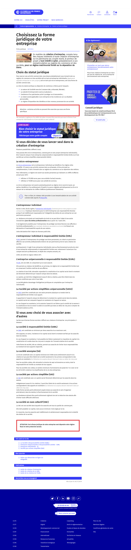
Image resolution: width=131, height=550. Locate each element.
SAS (19, 378)
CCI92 (14, 535)
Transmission (45, 546)
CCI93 (14, 539)
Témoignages (71, 543)
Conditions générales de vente (103, 528)
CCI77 (14, 524)
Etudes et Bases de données (76, 528)
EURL (19, 263)
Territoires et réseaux (74, 535)
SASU (20, 292)
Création (43, 521)
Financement (45, 532)
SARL (19, 330)
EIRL (18, 239)
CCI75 (14, 521)
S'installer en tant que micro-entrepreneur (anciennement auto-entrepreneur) (100, 67)
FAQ (94, 532)
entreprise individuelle (43, 209)
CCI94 (14, 543)
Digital (43, 524)
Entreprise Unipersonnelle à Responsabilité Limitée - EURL (40, 445)
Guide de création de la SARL (30, 471)
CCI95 (14, 546)
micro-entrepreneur (24, 165)
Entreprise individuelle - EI (29, 446)
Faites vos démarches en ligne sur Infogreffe (31, 458)
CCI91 (14, 532)
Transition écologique (48, 543)
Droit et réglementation (75, 524)
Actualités (70, 539)
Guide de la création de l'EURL (30, 473)
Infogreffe (43, 198)
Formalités (70, 532)
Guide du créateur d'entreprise (30, 469)
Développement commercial (50, 528)
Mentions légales (98, 524)
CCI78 (14, 528)
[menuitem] (19, 20)
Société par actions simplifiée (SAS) (32, 448)
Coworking (70, 521)
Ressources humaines (48, 539)
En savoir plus (100, 120)
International (45, 535)
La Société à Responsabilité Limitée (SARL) (34, 443)
